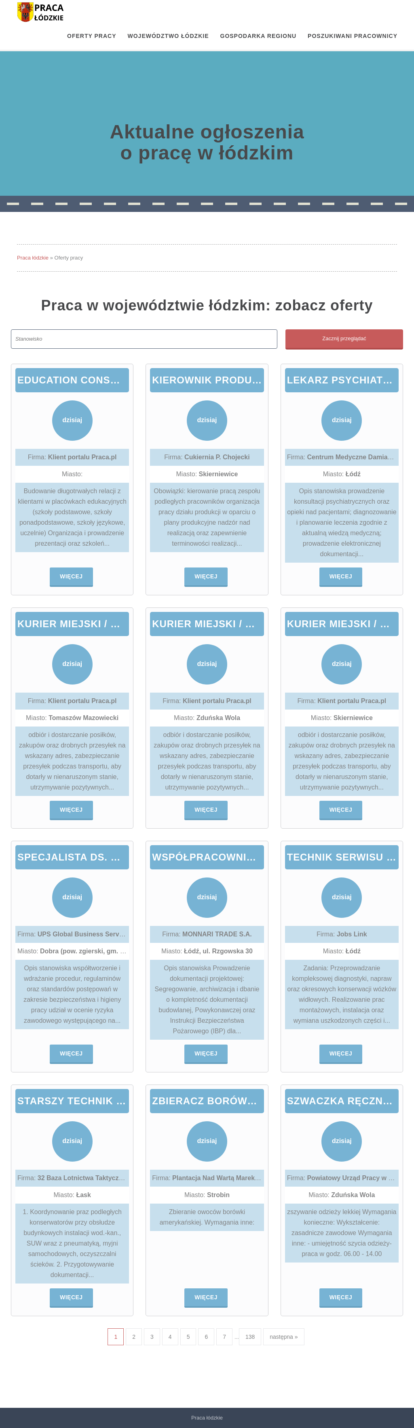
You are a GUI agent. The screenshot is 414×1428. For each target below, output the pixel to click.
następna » (284, 1337)
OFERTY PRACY (91, 36)
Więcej (71, 576)
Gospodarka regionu (258, 36)
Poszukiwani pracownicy (352, 36)
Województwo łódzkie (168, 36)
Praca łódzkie (33, 258)
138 (250, 1337)
